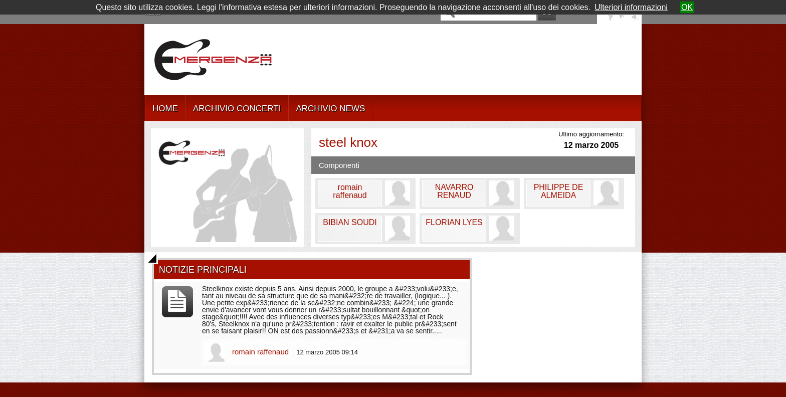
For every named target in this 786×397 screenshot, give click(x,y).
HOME (165, 108)
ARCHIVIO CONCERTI (237, 108)
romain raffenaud (261, 351)
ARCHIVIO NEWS (330, 108)
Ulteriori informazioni (631, 7)
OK (687, 7)
